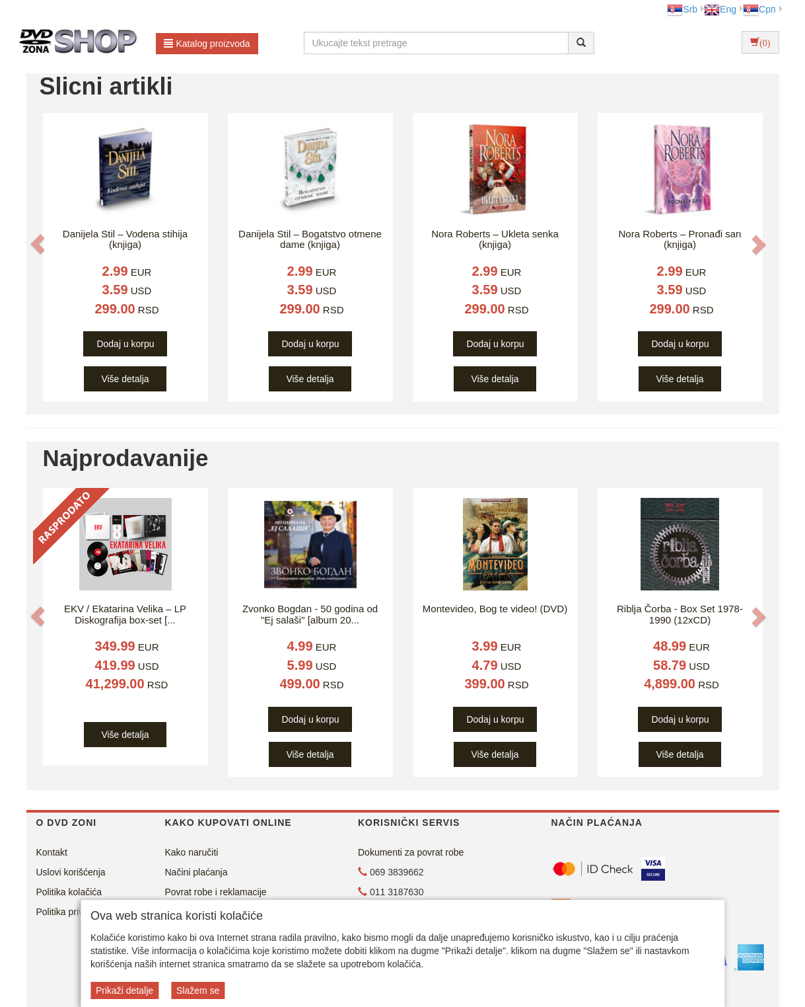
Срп (759, 9)
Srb (682, 9)
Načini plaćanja (196, 872)
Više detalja (125, 379)
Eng (720, 9)
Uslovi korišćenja (71, 872)
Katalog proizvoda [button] (207, 43)
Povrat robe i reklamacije (216, 892)
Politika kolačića (69, 892)
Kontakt (51, 852)
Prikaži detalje (124, 990)
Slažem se (197, 990)
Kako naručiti (192, 852)
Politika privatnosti (73, 911)
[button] (37, 244)
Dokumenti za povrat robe (411, 852)
